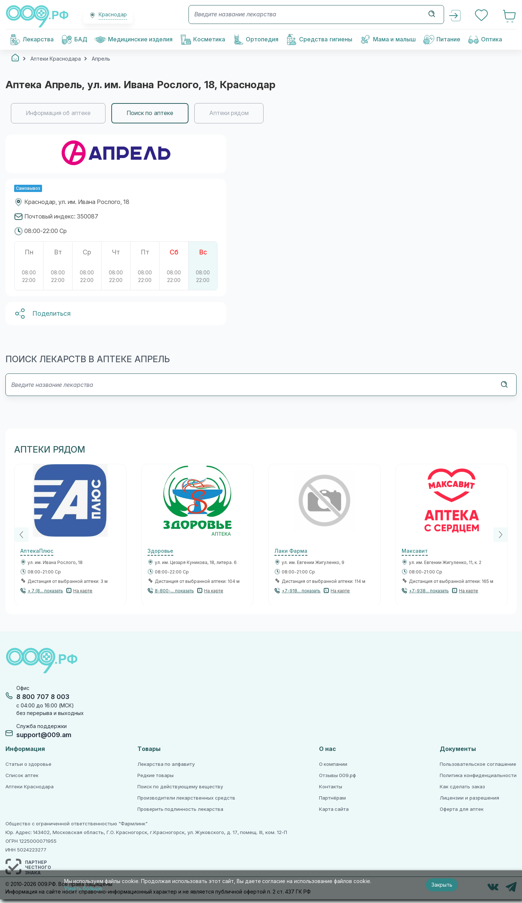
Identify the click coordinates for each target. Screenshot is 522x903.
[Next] (500, 534)
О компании (333, 764)
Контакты (330, 786)
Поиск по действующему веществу (180, 786)
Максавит (415, 551)
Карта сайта (334, 809)
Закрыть (441, 885)
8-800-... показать (174, 590)
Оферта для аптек (461, 809)
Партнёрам (332, 798)
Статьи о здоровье (28, 764)
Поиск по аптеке (150, 113)
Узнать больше (83, 888)
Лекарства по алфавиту (166, 764)
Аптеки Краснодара (29, 786)
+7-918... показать (301, 590)
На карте (82, 590)
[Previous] (21, 534)
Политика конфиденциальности (478, 775)
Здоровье (160, 551)
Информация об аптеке (58, 113)
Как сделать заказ (462, 786)
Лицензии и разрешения (469, 798)
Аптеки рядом (229, 113)
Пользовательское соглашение (478, 764)
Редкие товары (155, 775)
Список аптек (21, 775)
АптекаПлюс (36, 551)
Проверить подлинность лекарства (180, 809)
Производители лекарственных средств (186, 798)
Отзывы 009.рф (337, 775)
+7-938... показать (429, 590)
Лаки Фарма (290, 551)
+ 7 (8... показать (45, 590)
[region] (261, 113)
